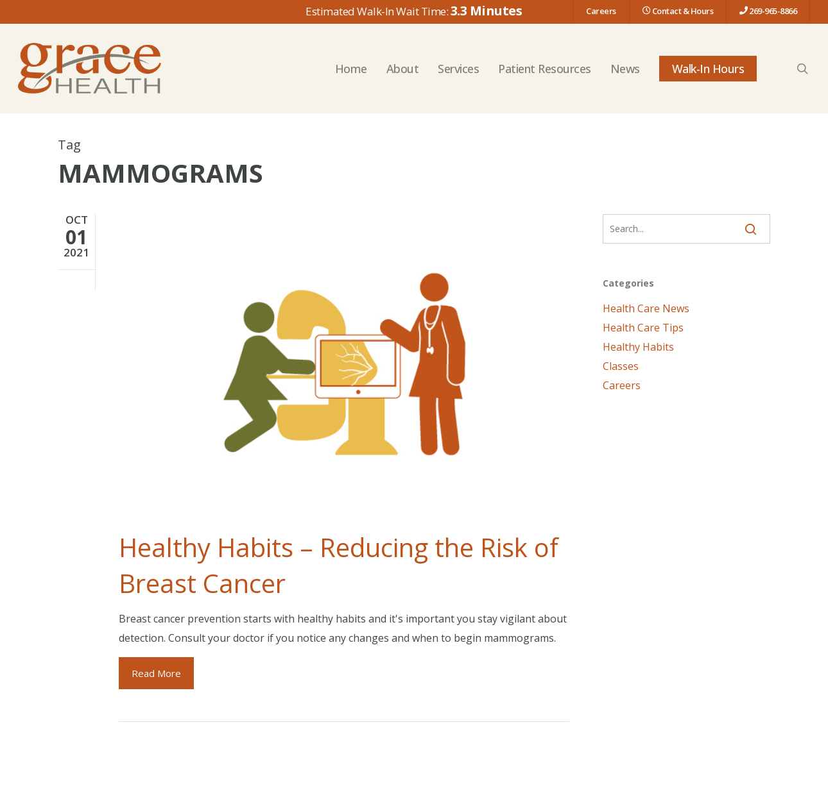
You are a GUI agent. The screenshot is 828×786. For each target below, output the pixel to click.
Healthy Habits (638, 347)
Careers (622, 385)
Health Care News (646, 308)
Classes (621, 366)
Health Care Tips (643, 328)
